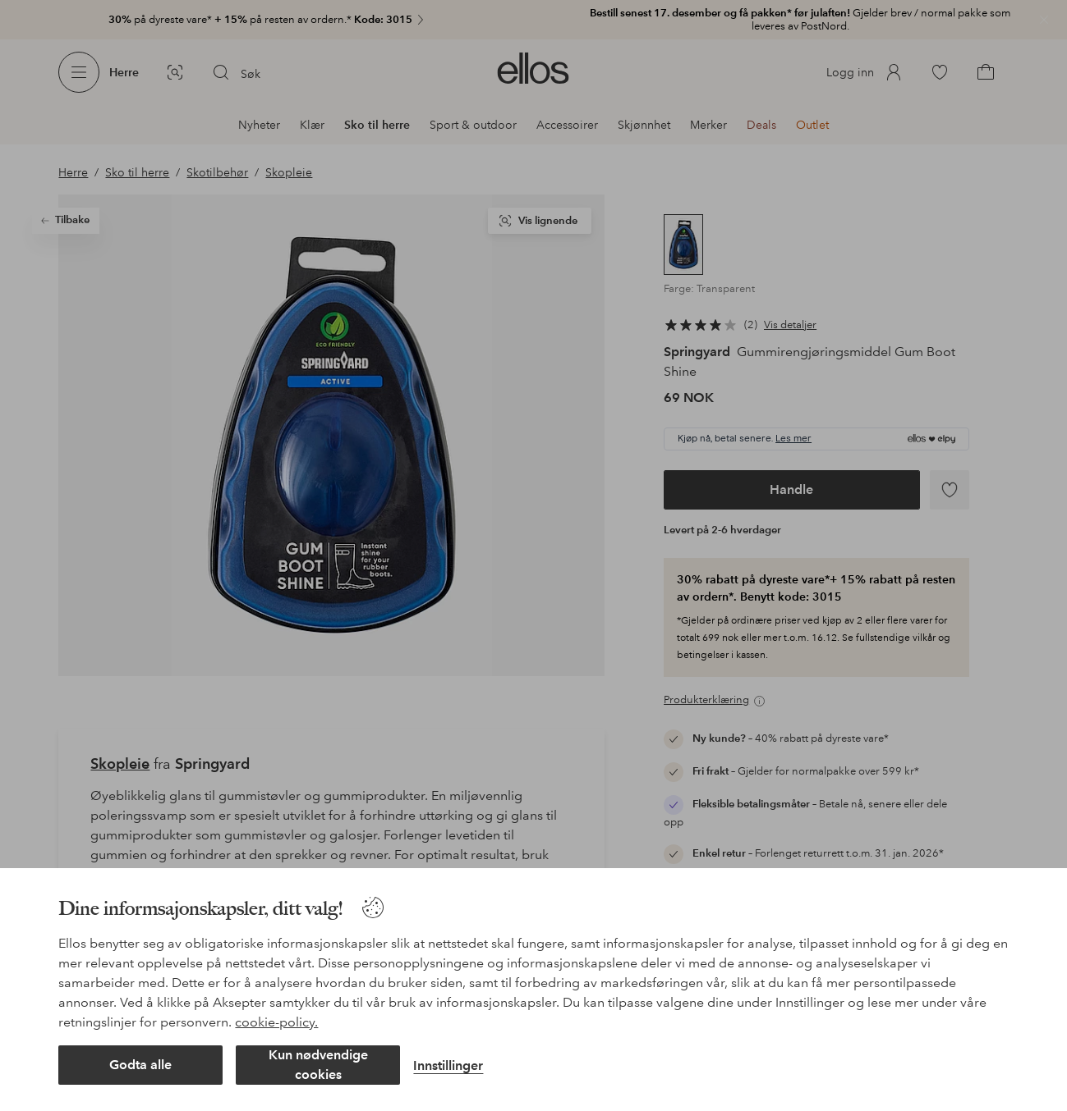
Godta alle (140, 1064)
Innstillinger (448, 1065)
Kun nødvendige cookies (318, 1064)
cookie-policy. (276, 1022)
